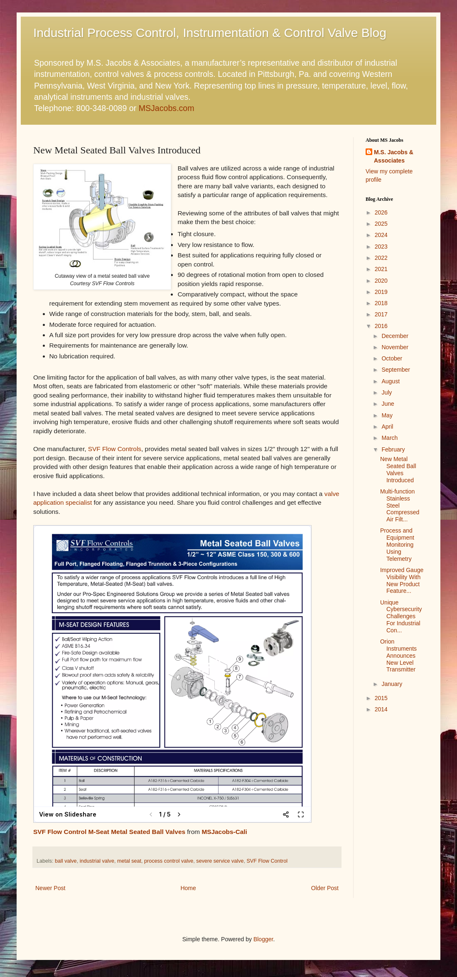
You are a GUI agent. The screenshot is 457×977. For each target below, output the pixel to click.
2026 (381, 212)
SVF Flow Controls (114, 448)
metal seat (129, 861)
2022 (381, 257)
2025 (381, 223)
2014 (381, 709)
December (394, 336)
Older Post (325, 888)
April (387, 426)
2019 (381, 292)
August (390, 381)
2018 (381, 303)
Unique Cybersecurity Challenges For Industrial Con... (401, 616)
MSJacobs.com (166, 108)
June (387, 403)
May (386, 415)
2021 (381, 269)
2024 (381, 235)
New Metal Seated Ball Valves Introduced (398, 469)
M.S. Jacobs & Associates (393, 156)
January (391, 684)
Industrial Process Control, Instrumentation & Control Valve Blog (209, 32)
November (394, 347)
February (393, 449)
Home (188, 888)
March (389, 437)
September (395, 369)
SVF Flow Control (266, 861)
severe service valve (219, 861)
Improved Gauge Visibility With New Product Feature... (401, 580)
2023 (381, 246)
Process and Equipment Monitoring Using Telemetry (397, 544)
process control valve (168, 861)
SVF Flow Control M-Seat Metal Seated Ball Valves (109, 831)
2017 (381, 314)
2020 (381, 280)
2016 (381, 326)
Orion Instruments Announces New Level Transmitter (398, 655)
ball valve (66, 861)
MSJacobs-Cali (224, 831)
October (391, 358)
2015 (381, 698)
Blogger (263, 939)
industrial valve (97, 861)
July (386, 392)
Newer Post (50, 888)
